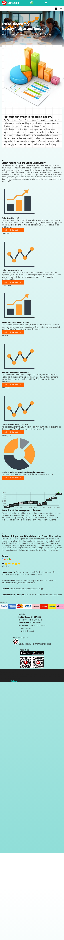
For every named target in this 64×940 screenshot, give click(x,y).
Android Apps (39, 589)
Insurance (5, 583)
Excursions (31, 574)
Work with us (30, 583)
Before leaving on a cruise (43, 572)
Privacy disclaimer (35, 580)
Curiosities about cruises (25, 572)
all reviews (5, 566)
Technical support (22, 580)
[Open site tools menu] (60, 3)
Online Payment (40, 595)
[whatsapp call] (31, 3)
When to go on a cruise (18, 574)
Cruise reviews (29, 595)
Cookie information (49, 580)
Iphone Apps (29, 589)
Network (21, 589)
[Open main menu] (60, 8)
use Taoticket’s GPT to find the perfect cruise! (32, 644)
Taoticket (14, 681)
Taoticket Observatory (54, 595)
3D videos (38, 574)
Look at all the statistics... (13, 230)
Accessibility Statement (17, 583)
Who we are (14, 589)
